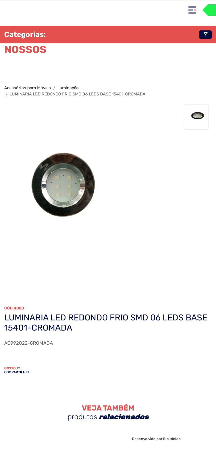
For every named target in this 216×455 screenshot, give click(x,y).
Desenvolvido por (156, 439)
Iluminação (68, 87)
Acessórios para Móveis (27, 87)
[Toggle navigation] (192, 10)
